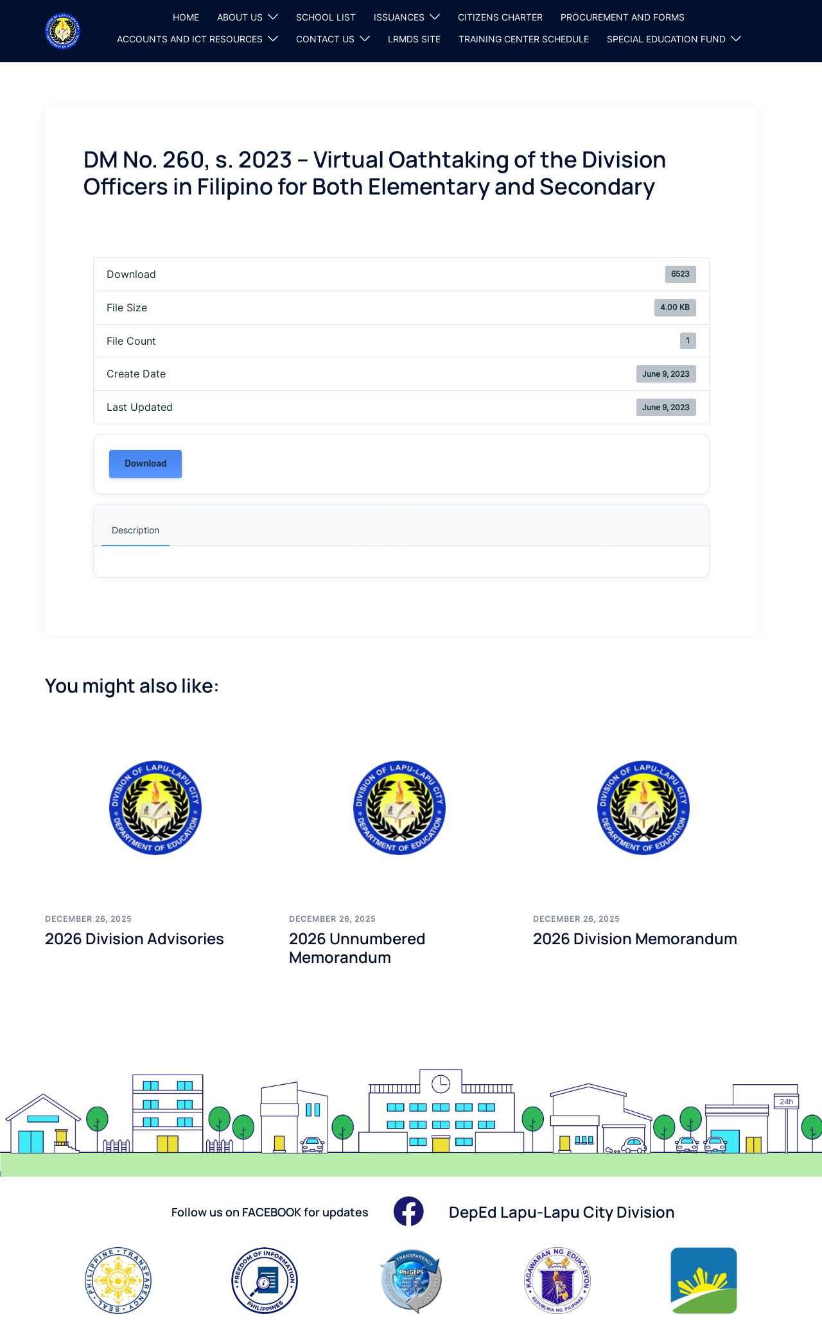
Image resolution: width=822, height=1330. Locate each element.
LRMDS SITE (414, 38)
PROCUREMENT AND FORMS (623, 17)
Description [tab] (135, 529)
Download (145, 463)
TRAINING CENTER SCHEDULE (524, 38)
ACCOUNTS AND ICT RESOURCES (190, 38)
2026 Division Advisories (134, 938)
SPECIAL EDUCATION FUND (666, 38)
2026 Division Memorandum (635, 938)
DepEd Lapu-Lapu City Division (562, 1211)
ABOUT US (240, 17)
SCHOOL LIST (326, 17)
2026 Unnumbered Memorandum (357, 947)
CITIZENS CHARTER (500, 17)
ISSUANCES (399, 17)
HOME (186, 17)
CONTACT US (325, 38)
